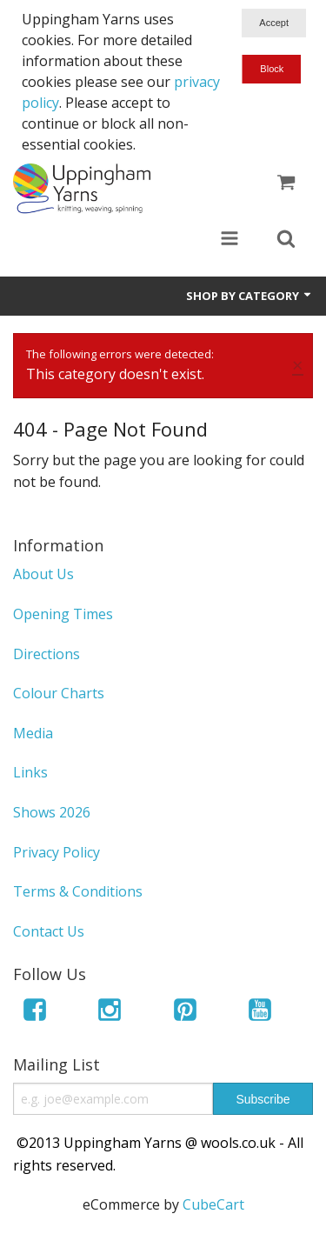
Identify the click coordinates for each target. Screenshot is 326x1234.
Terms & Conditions (78, 891)
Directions (46, 654)
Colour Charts (58, 693)
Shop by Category (249, 295)
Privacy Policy (56, 852)
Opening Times (63, 614)
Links (30, 772)
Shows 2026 (51, 812)
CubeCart (213, 1204)
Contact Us (48, 931)
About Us (43, 574)
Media (33, 733)
